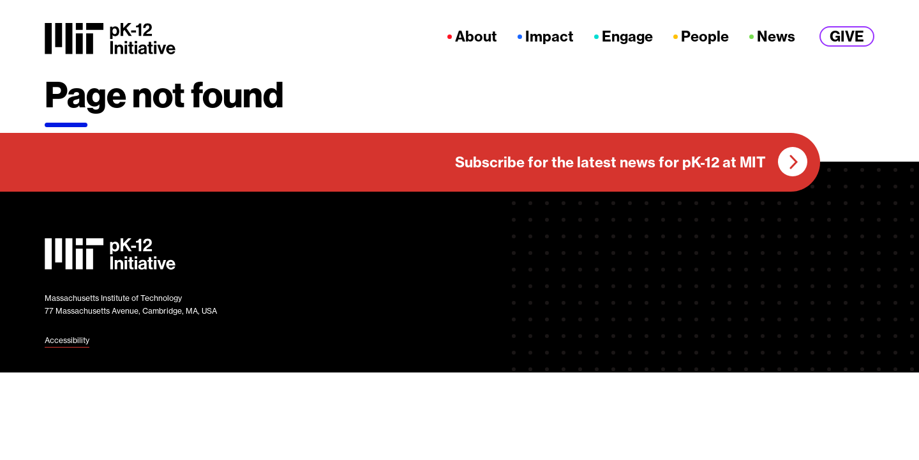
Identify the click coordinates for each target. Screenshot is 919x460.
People (705, 36)
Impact (549, 36)
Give (847, 36)
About (476, 36)
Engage (627, 36)
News (776, 36)
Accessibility (67, 340)
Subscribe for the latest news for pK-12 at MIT (610, 162)
